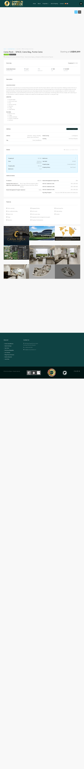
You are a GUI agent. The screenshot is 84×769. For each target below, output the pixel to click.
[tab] (76, 12)
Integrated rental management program (41, 217)
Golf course (34, 211)
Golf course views (36, 214)
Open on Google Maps (72, 128)
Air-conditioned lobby (12, 211)
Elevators (10, 220)
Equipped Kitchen (36, 208)
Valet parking (59, 211)
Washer (58, 214)
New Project (12, 54)
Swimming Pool (59, 208)
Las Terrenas (7, 352)
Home (34, 3)
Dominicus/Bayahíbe (9, 350)
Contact (62, 3)
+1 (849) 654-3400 (29, 347)
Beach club (10, 214)
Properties (45, 3)
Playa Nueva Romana (9, 354)
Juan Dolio (7, 359)
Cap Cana (7, 348)
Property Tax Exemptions (37, 220)
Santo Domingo (8, 346)
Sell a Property (54, 3)
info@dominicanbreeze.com (30, 349)
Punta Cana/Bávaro (9, 343)
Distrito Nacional (8, 357)
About (39, 3)
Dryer (9, 217)
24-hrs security (11, 208)
